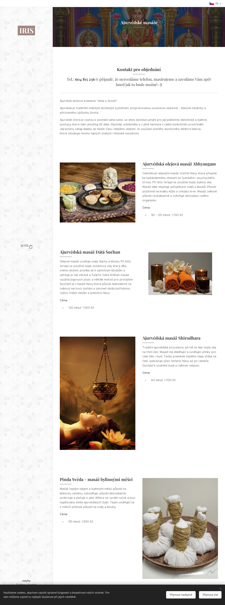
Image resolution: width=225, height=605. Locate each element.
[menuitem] (26, 256)
